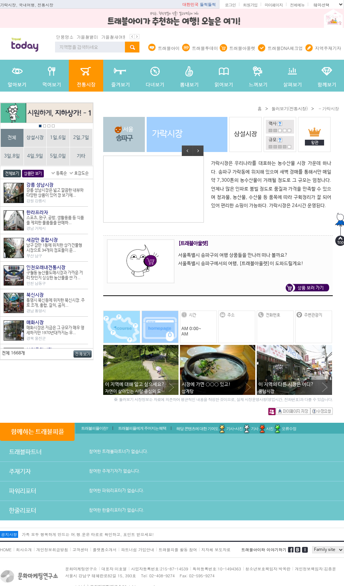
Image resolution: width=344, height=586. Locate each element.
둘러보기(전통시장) (289, 108)
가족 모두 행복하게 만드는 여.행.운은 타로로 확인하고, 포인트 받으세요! (88, 534)
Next (198, 151)
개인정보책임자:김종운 (315, 569)
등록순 (61, 173)
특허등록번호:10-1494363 (217, 569)
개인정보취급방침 (52, 549)
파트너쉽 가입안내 (137, 549)
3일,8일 (12, 156)
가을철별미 (87, 37)
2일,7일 (81, 137)
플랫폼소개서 (105, 549)
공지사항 (9, 534)
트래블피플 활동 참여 (178, 549)
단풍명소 (65, 37)
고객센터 (80, 549)
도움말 (280, 124)
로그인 (230, 5)
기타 (81, 156)
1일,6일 (58, 137)
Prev (187, 151)
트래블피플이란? (94, 428)
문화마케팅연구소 (81, 569)
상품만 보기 (33, 174)
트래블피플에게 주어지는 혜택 (142, 428)
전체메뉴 (297, 5)
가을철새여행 (114, 37)
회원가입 (250, 5)
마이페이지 (274, 5)
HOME (6, 549)
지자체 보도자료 (216, 549)
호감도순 (81, 173)
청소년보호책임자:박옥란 (268, 569)
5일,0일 (58, 156)
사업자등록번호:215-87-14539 (159, 569)
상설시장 (35, 137)
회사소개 (24, 549)
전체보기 (12, 174)
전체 (12, 137)
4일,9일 (35, 156)
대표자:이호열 (114, 569)
